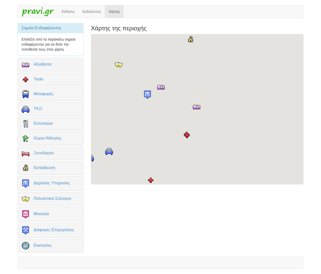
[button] (197, 107)
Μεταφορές (43, 93)
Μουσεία (41, 214)
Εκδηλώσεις (92, 12)
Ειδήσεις (68, 12)
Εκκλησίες (43, 245)
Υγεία (38, 79)
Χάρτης (114, 12)
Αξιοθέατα (42, 64)
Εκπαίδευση (44, 167)
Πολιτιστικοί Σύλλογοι (52, 198)
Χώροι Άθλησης (47, 138)
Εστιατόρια (43, 123)
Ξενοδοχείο (44, 153)
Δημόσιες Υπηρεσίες (52, 183)
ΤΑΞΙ (38, 108)
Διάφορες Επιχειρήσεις (54, 230)
